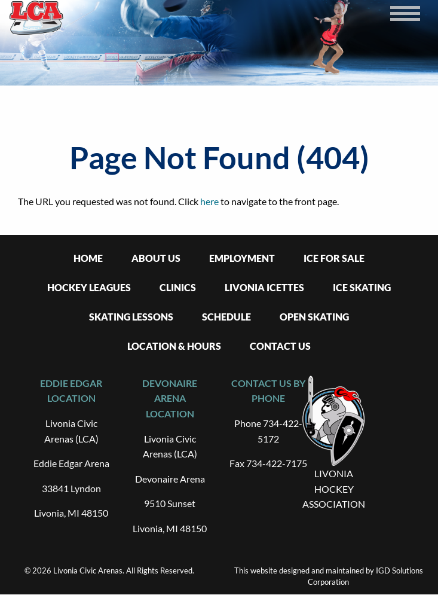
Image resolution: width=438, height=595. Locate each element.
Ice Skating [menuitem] (362, 287)
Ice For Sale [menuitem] (334, 258)
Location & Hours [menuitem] (174, 346)
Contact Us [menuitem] (280, 346)
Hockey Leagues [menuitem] (89, 287)
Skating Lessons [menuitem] (131, 316)
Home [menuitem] (88, 258)
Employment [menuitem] (242, 258)
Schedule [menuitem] (226, 316)
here (209, 201)
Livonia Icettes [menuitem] (264, 287)
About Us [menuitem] (155, 258)
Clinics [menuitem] (178, 287)
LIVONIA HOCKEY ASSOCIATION (333, 488)
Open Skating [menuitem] (314, 316)
